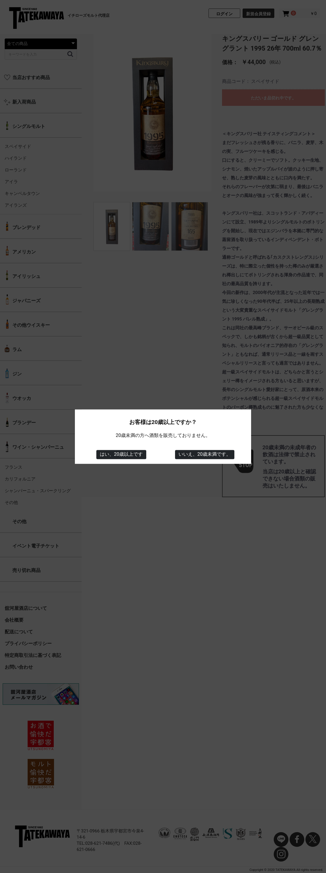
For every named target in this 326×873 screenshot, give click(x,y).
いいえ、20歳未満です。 (205, 454)
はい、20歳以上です (121, 454)
